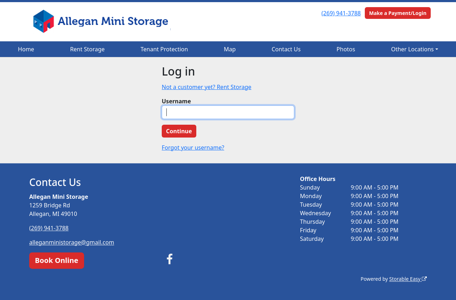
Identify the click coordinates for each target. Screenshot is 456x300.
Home (26, 49)
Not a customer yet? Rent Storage (207, 87)
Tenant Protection (164, 49)
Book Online (56, 260)
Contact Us (285, 49)
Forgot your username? (193, 147)
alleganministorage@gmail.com (71, 242)
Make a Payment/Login (397, 13)
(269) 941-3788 (341, 13)
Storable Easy (408, 278)
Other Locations (412, 49)
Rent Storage (87, 49)
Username (176, 101)
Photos (346, 49)
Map (229, 49)
